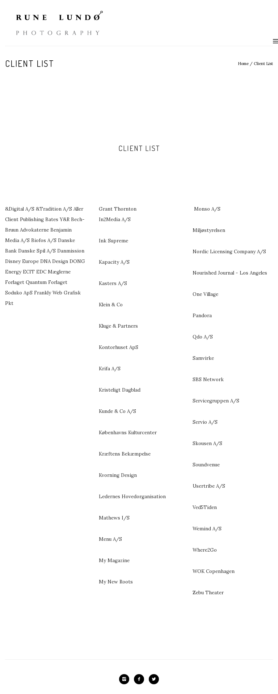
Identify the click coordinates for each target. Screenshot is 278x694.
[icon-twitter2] (154, 679)
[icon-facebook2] (141, 679)
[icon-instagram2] (126, 679)
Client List (263, 63)
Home (243, 63)
